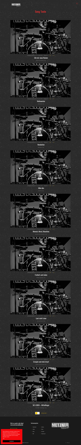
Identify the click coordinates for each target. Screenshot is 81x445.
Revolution (41, 144)
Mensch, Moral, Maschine (41, 231)
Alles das (41, 188)
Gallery (42, 427)
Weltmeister (41, 101)
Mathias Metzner (32, 55)
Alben (34, 429)
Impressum (43, 433)
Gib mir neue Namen (41, 57)
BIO (33, 433)
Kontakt (42, 431)
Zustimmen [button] (11, 441)
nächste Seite (44, 413)
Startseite (34, 427)
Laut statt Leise (41, 318)
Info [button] (3, 438)
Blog (33, 431)
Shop (42, 429)
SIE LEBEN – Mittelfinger (41, 405)
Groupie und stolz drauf (41, 361)
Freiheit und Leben (41, 274)
